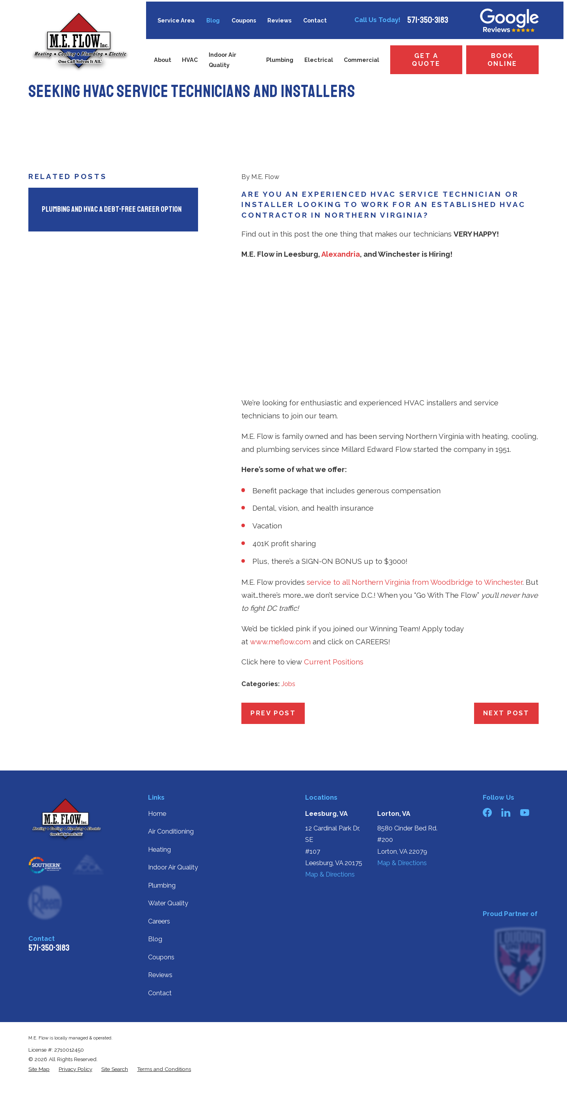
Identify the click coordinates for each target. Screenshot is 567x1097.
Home (157, 813)
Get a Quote (426, 59)
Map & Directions (330, 874)
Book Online (502, 59)
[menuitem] (39, 1069)
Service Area (176, 20)
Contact (315, 20)
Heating (159, 849)
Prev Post (273, 713)
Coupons (244, 20)
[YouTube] (524, 812)
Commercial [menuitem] (361, 59)
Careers (159, 921)
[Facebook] (487, 812)
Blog (213, 20)
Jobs (288, 684)
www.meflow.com (280, 642)
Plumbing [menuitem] (279, 59)
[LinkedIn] (505, 812)
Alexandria (340, 254)
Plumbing (162, 885)
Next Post (506, 713)
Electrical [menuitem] (318, 59)
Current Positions (333, 662)
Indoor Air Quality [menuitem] (222, 59)
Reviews (279, 20)
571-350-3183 (427, 20)
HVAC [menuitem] (190, 59)
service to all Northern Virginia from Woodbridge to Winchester (415, 582)
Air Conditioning (171, 831)
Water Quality (168, 903)
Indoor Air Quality (173, 867)
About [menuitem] (162, 59)
